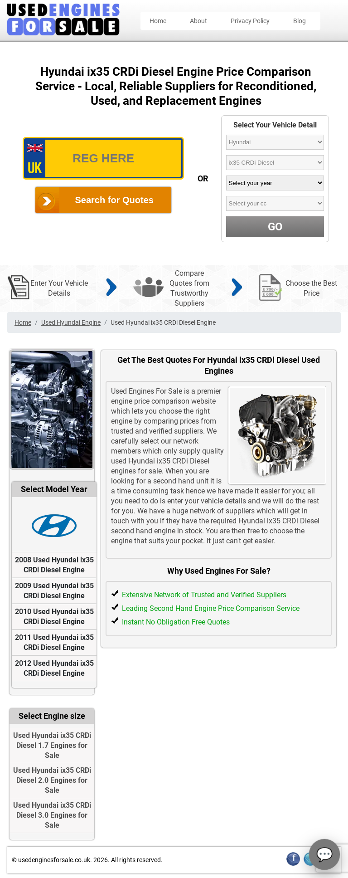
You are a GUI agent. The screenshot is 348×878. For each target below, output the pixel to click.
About (198, 20)
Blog (299, 20)
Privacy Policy (250, 20)
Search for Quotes (114, 200)
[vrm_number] (103, 158)
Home (158, 20)
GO (275, 226)
